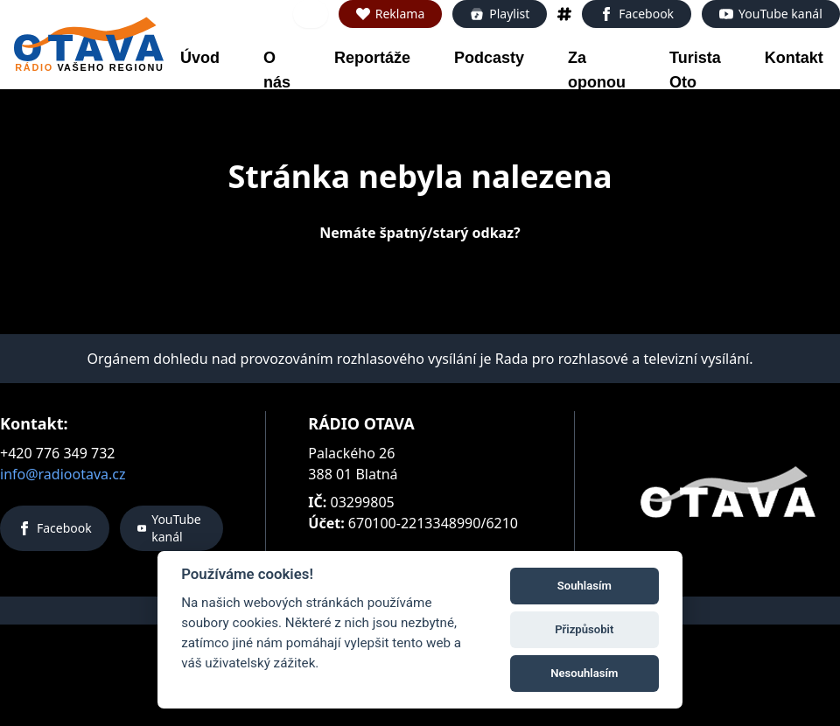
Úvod (200, 57)
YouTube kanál (770, 13)
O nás (276, 70)
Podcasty (489, 57)
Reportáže (372, 57)
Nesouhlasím (584, 673)
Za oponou (597, 70)
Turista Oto (695, 70)
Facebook (636, 13)
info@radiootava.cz (63, 474)
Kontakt (794, 57)
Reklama (390, 13)
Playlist (499, 13)
